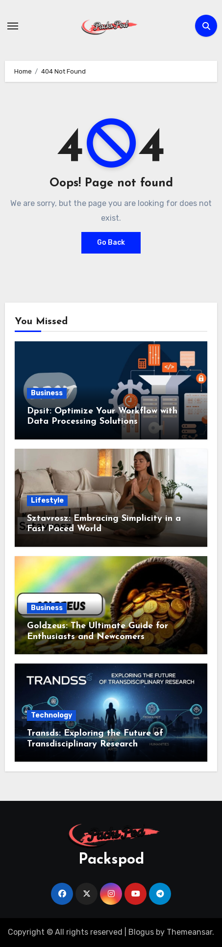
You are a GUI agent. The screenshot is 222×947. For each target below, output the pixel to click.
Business (47, 393)
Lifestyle (47, 500)
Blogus (141, 932)
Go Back (111, 242)
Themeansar (189, 932)
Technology (51, 715)
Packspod (111, 860)
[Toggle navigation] (13, 26)
